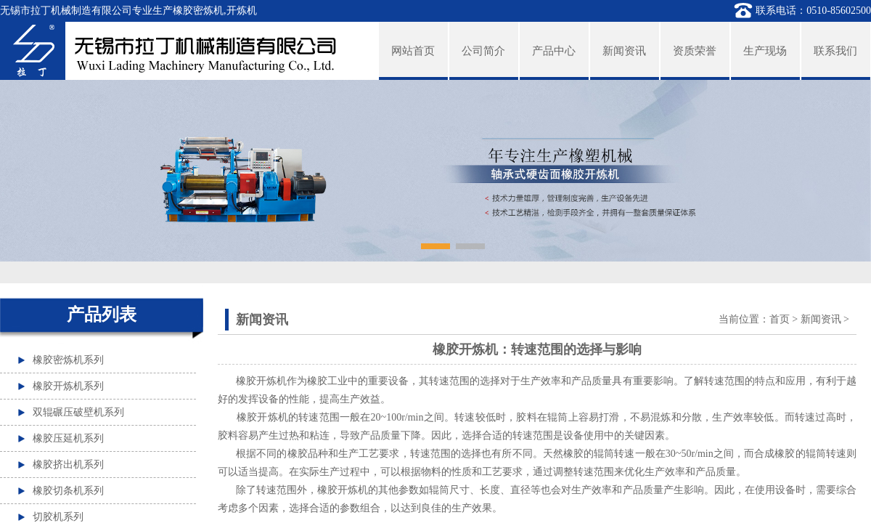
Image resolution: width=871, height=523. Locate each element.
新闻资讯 (821, 319)
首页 (779, 319)
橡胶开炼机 (262, 417)
